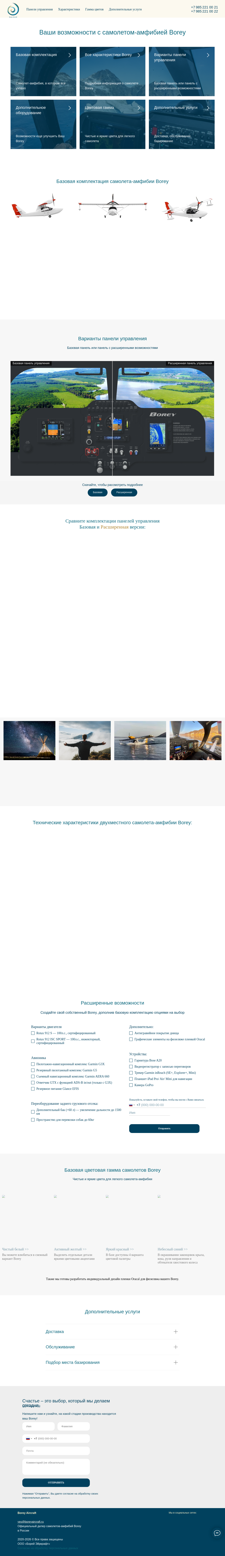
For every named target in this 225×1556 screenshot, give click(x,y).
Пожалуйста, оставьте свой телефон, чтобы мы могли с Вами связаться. (166, 1099)
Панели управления (39, 9)
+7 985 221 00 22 (204, 11)
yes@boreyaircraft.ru (31, 1521)
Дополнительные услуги (125, 9)
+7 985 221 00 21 (204, 7)
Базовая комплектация (36, 54)
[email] (56, 1451)
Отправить (164, 1128)
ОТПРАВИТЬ (56, 1482)
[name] (149, 1113)
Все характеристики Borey (108, 54)
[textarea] (56, 1467)
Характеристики (69, 9)
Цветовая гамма (99, 107)
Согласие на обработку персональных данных (48, 1548)
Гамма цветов (94, 9)
